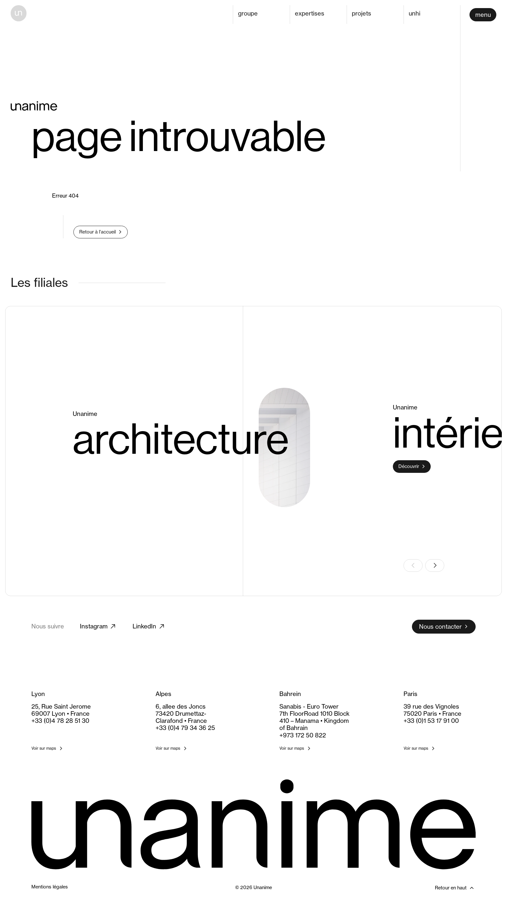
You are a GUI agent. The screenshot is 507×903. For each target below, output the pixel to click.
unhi (414, 13)
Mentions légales (49, 887)
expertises (309, 13)
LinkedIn (149, 626)
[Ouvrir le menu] (482, 14)
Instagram (98, 626)
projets (361, 13)
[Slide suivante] (434, 565)
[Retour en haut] (440, 888)
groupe (248, 13)
